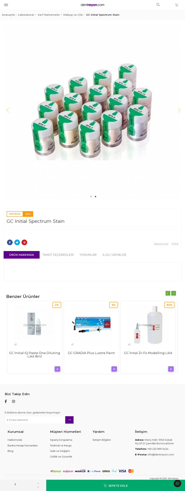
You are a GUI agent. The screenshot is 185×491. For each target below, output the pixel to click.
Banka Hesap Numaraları (23, 445)
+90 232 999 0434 (151, 448)
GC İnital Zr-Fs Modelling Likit (149, 353)
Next (176, 111)
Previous (8, 111)
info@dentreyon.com (154, 454)
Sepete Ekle (116, 485)
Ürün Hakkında (22, 255)
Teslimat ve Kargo (61, 445)
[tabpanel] (92, 111)
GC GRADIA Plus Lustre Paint (92, 353)
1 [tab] (91, 196)
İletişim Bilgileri (102, 439)
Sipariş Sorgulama (61, 439)
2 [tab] (95, 196)
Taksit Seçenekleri (59, 255)
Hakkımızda (15, 439)
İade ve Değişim (60, 450)
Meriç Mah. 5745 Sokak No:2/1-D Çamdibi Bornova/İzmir (154, 441)
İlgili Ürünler (115, 255)
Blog (10, 450)
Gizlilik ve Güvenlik (61, 456)
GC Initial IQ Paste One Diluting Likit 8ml (35, 354)
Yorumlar (89, 255)
